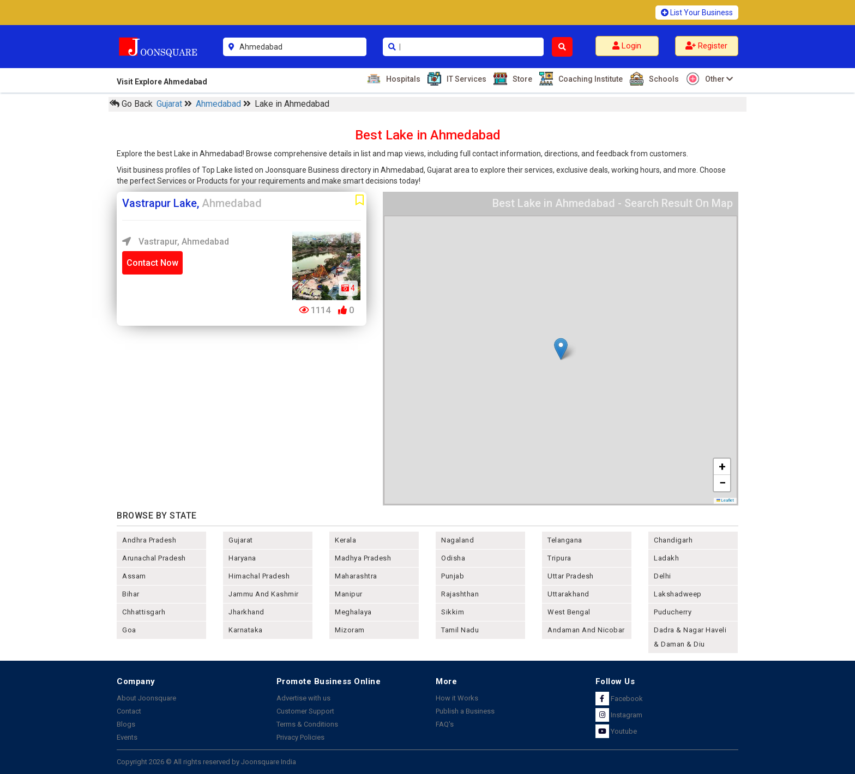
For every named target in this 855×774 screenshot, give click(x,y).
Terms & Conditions (307, 724)
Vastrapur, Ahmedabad (175, 241)
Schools (662, 79)
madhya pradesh (363, 558)
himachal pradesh (259, 576)
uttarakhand (568, 594)
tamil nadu (460, 630)
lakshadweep (678, 594)
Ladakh (666, 558)
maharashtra (356, 576)
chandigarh (673, 540)
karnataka (245, 630)
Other (717, 79)
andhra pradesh (149, 540)
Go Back (131, 104)
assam (134, 576)
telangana (564, 540)
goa (129, 630)
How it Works (457, 698)
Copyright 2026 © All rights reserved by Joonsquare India (206, 762)
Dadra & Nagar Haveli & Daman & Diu (690, 637)
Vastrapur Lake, (192, 203)
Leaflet (725, 500)
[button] (561, 349)
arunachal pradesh (154, 558)
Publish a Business (465, 711)
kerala (345, 540)
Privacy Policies (300, 737)
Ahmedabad (219, 104)
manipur (349, 594)
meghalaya (353, 612)
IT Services (465, 79)
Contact (129, 711)
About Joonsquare (146, 698)
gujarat (240, 540)
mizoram (350, 630)
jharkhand (246, 612)
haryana (242, 558)
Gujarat (170, 104)
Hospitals (401, 79)
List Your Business (697, 12)
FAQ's (445, 724)
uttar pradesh (570, 576)
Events (127, 737)
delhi (662, 576)
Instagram (618, 715)
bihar (131, 594)
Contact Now (152, 263)
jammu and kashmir (263, 594)
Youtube (616, 731)
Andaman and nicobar (586, 630)
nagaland (457, 540)
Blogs (126, 724)
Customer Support (305, 711)
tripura (559, 558)
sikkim (452, 612)
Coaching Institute (589, 79)
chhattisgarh (143, 612)
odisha (453, 558)
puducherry (672, 612)
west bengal (569, 612)
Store (521, 79)
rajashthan (460, 594)
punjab (452, 576)
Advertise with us (303, 698)
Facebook (619, 698)
